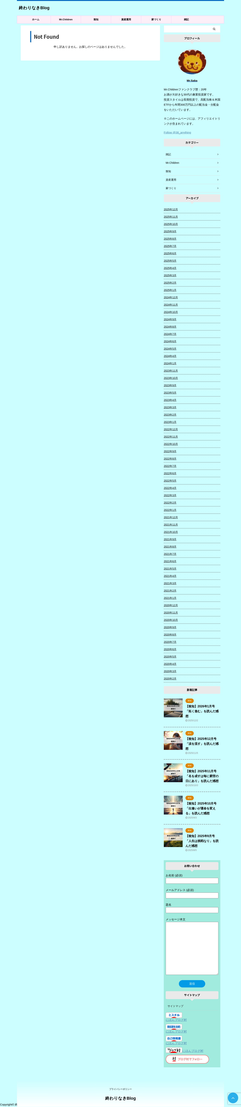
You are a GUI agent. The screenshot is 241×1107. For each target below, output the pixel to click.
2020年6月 (170, 649)
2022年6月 (170, 473)
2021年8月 (170, 546)
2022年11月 (171, 436)
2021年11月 (171, 524)
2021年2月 (170, 590)
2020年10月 (171, 619)
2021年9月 (170, 539)
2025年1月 (170, 290)
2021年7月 (170, 553)
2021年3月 (170, 583)
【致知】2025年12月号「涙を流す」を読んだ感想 (202, 743)
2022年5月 (170, 480)
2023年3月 (170, 407)
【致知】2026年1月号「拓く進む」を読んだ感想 (202, 711)
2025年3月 (170, 275)
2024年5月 (170, 348)
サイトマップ (175, 1006)
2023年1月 (170, 422)
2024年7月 (170, 334)
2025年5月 (170, 260)
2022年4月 (170, 487)
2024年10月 (171, 312)
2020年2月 (170, 678)
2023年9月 (170, 385)
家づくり (156, 19)
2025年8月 (170, 238)
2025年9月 (170, 231)
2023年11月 (171, 370)
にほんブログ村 (176, 1019)
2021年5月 (170, 568)
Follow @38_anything (177, 132)
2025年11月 (171, 216)
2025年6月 (170, 253)
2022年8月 (170, 458)
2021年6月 (170, 561)
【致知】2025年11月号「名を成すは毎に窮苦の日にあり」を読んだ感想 (202, 776)
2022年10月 (171, 444)
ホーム (35, 19)
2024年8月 (170, 326)
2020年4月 (170, 663)
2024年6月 (170, 341)
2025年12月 (171, 209)
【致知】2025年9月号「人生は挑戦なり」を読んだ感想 (202, 840)
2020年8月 (170, 634)
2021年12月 (171, 517)
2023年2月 (170, 414)
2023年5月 (170, 392)
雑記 (186, 19)
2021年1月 (170, 597)
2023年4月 (170, 400)
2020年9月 (170, 627)
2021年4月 (170, 575)
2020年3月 (170, 671)
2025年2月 (170, 282)
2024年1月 (170, 363)
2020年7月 (170, 641)
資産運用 (126, 19)
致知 (96, 19)
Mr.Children (66, 19)
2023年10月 (171, 378)
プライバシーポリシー (120, 1089)
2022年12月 (171, 429)
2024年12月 (171, 297)
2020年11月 (171, 612)
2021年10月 (171, 531)
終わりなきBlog (34, 7)
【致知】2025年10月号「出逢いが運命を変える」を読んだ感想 (201, 808)
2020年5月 (170, 656)
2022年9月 (170, 451)
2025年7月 (170, 246)
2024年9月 (170, 319)
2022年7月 (170, 466)
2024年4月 (170, 356)
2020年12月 (171, 605)
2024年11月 (171, 304)
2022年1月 (170, 509)
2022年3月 (170, 495)
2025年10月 (171, 224)
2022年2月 (170, 502)
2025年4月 (170, 268)
